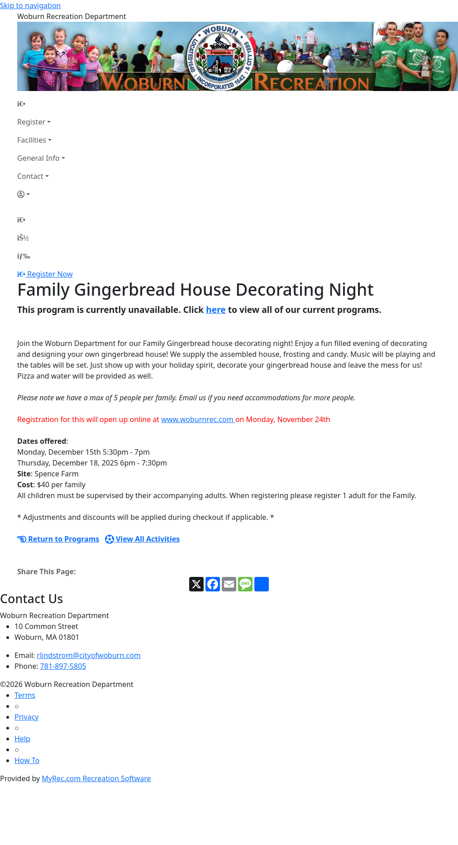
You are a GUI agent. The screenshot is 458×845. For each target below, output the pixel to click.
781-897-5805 (63, 666)
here (216, 309)
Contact (30, 176)
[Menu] (23, 256)
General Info (38, 158)
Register (31, 122)
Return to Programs (58, 539)
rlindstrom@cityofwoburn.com (89, 655)
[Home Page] (41, 104)
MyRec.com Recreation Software (96, 778)
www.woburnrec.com (198, 419)
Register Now (49, 274)
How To (26, 760)
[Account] (41, 194)
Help (22, 739)
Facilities (31, 140)
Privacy (26, 717)
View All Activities (142, 539)
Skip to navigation (30, 5)
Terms (24, 695)
